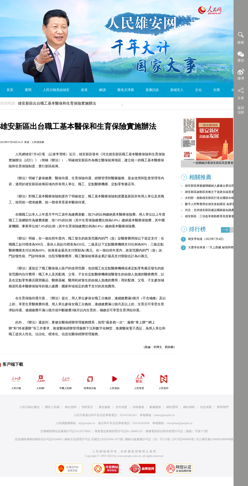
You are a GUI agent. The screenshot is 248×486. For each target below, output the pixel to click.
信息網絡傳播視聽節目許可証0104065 (38, 439)
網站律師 (189, 407)
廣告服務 (104, 407)
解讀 (102, 90)
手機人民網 (65, 381)
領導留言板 (90, 381)
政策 (84, 90)
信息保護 (206, 407)
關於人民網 (52, 407)
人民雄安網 (38, 142)
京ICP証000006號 (183, 439)
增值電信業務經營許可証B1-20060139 (118, 431)
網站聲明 (172, 407)
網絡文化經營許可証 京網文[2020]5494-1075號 (93, 439)
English (133, 104)
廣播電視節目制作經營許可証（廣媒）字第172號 (176, 431)
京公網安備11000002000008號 (214, 439)
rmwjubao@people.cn (179, 423)
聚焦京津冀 (125, 90)
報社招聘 (70, 407)
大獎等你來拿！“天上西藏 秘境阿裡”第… (214, 247)
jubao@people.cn (164, 415)
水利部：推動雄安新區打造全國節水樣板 (211, 197)
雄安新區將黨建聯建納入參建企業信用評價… (214, 185)
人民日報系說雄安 (56, 90)
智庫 (113, 104)
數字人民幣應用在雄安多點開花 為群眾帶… (213, 204)
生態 (216, 90)
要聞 (28, 90)
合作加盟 (121, 407)
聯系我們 (223, 407)
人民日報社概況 (29, 407)
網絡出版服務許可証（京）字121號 (147, 439)
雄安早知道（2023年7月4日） (207, 239)
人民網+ (40, 381)
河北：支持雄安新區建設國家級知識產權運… (214, 210)
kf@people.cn (87, 423)
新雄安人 (177, 90)
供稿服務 (138, 407)
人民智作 (163, 381)
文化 (198, 90)
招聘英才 (87, 407)
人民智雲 (139, 381)
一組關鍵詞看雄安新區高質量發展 (214, 162)
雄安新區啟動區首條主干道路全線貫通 (209, 191)
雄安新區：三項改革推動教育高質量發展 (211, 216)
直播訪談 (152, 90)
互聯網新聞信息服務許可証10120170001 (65, 431)
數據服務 (155, 407)
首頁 (10, 90)
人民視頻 (114, 381)
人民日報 (16, 381)
